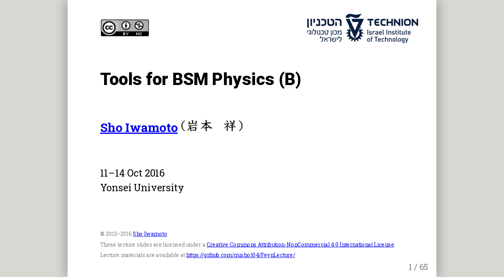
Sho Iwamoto (139, 127)
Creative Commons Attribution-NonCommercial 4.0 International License (300, 244)
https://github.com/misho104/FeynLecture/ (240, 255)
